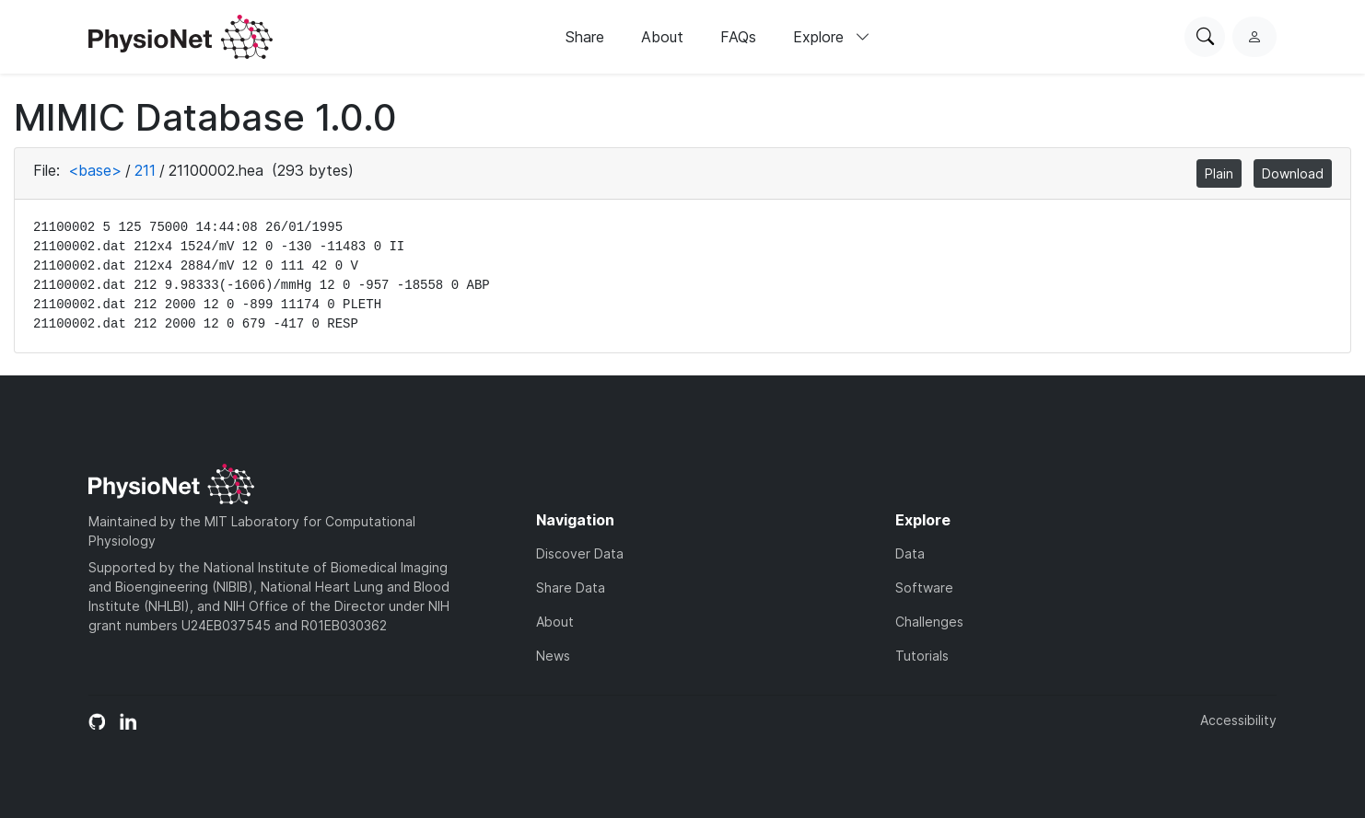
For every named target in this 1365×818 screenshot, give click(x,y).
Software (924, 587)
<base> (95, 170)
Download (1293, 173)
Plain (1219, 173)
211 (145, 170)
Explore (831, 37)
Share (585, 37)
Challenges (929, 621)
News (553, 655)
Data (910, 553)
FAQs (738, 37)
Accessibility (1238, 720)
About (662, 37)
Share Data (570, 587)
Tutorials (922, 655)
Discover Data (580, 553)
